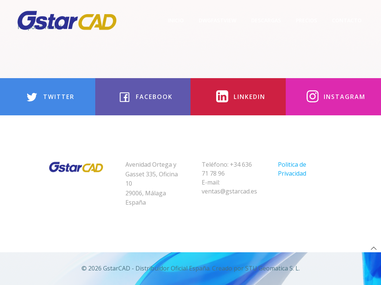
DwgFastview (217, 20)
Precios (306, 20)
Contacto (347, 20)
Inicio (176, 20)
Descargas (266, 20)
